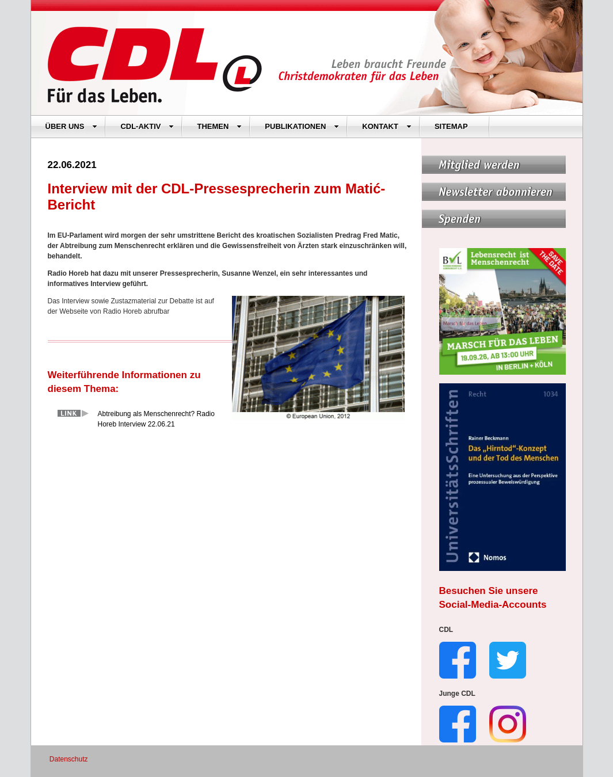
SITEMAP (451, 126)
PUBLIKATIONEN (302, 126)
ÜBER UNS (71, 126)
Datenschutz (69, 759)
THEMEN (219, 126)
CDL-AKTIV (147, 126)
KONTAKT (387, 126)
